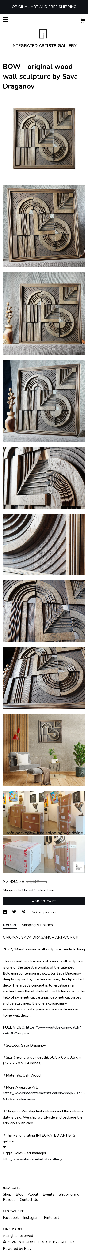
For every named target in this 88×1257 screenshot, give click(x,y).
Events (49, 1194)
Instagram (31, 1217)
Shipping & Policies (37, 925)
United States (33, 890)
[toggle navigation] (5, 19)
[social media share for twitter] (14, 912)
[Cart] (82, 21)
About (33, 1194)
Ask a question (43, 912)
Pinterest (51, 1217)
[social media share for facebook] (5, 912)
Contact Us (29, 1199)
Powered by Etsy (17, 1248)
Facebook (11, 1217)
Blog (20, 1194)
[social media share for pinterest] (24, 912)
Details (10, 925)
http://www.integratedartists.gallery (32, 1159)
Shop (7, 1194)
